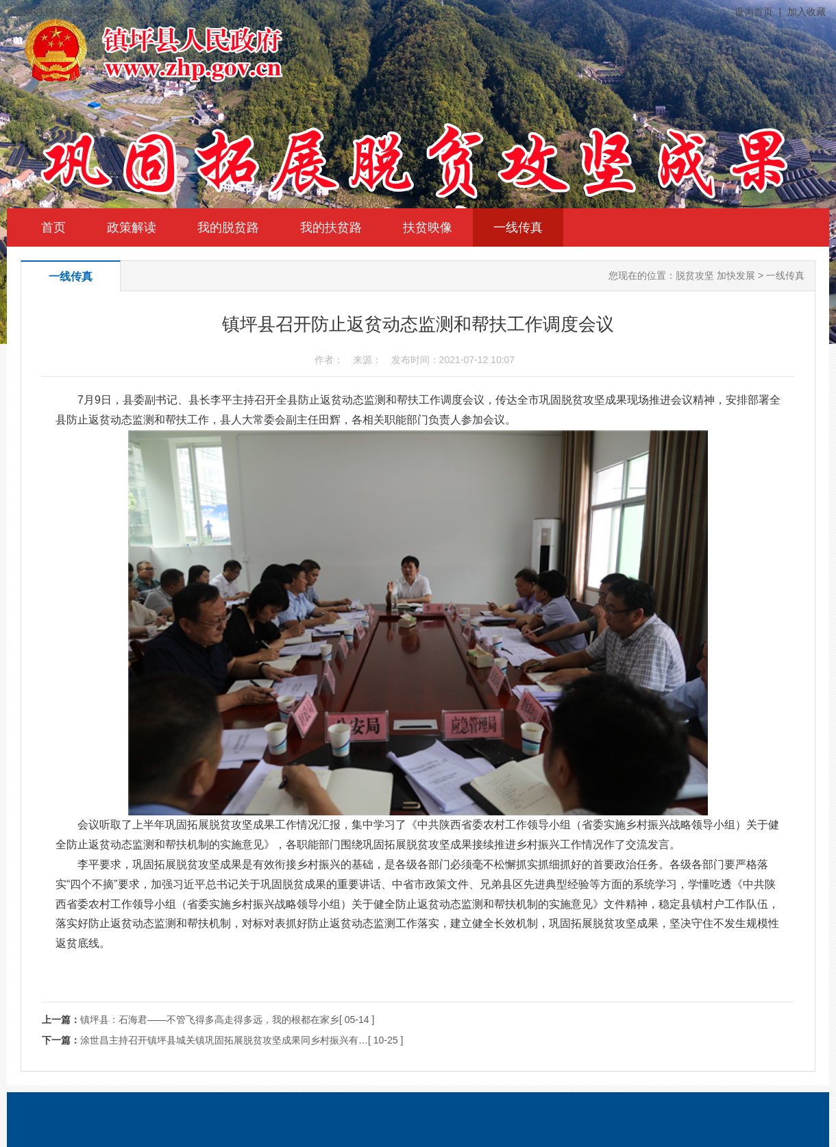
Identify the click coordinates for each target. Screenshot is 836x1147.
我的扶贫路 (331, 227)
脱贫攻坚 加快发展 (715, 275)
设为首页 (754, 11)
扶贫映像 (427, 227)
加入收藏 (806, 11)
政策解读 (131, 227)
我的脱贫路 (228, 227)
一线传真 (518, 227)
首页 (53, 227)
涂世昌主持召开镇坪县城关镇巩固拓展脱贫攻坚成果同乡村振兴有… (224, 1040)
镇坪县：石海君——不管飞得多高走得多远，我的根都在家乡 (209, 1019)
